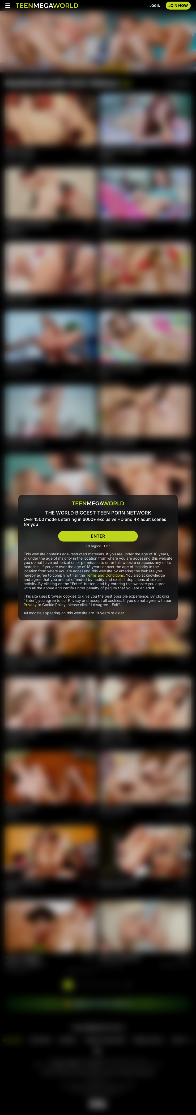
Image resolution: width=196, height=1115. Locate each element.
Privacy (30, 604)
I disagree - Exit (98, 546)
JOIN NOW (178, 5)
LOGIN (155, 5)
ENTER (98, 536)
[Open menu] (8, 5)
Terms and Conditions (105, 575)
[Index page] (47, 5)
